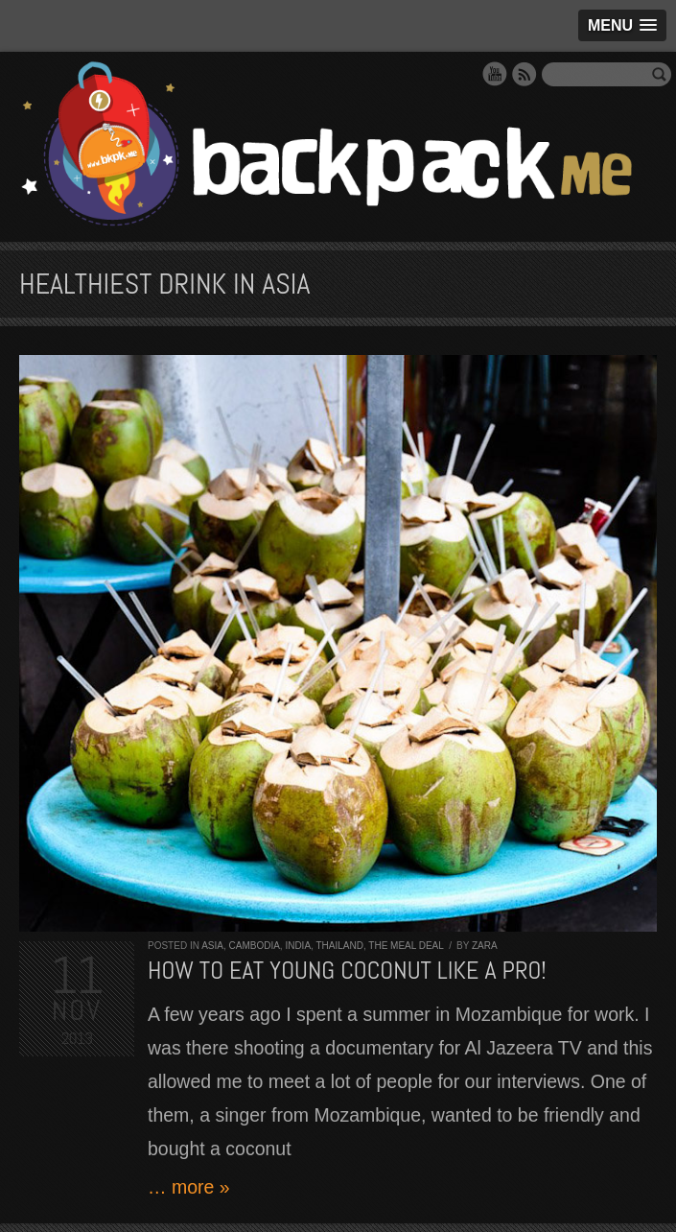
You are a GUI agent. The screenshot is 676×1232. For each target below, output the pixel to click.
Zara (485, 945)
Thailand (338, 945)
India (298, 945)
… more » (189, 1186)
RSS (524, 73)
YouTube (494, 73)
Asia (212, 945)
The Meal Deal (405, 945)
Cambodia (253, 945)
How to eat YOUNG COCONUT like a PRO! (347, 970)
